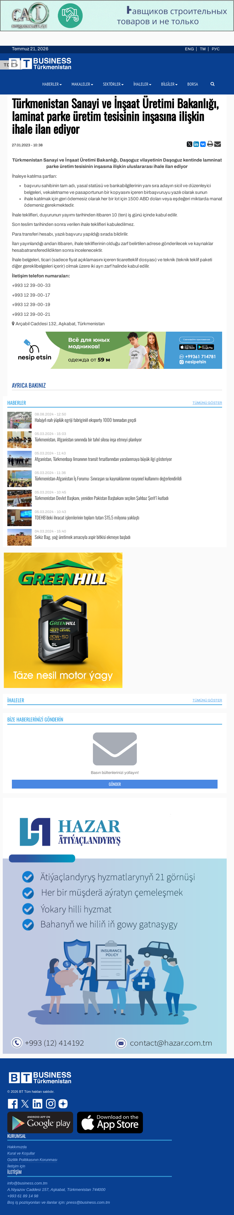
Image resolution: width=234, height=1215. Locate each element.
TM (203, 49)
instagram (50, 1104)
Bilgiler (169, 84)
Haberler (16, 402)
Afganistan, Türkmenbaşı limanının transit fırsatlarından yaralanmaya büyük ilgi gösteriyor (103, 459)
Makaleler (82, 84)
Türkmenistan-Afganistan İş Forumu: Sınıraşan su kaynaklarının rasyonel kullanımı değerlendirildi (108, 478)
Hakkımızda (17, 1147)
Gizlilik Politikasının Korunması (32, 1160)
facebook (13, 1104)
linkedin (38, 1104)
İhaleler (15, 700)
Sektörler (113, 84)
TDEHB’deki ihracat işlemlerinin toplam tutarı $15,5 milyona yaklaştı (87, 517)
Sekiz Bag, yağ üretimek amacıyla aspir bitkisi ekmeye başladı (82, 537)
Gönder (115, 784)
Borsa (192, 84)
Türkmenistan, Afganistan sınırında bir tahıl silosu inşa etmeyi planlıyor (88, 439)
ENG (189, 49)
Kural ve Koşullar (21, 1153)
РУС (216, 49)
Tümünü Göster (207, 402)
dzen (62, 1104)
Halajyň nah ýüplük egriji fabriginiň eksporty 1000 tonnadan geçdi (85, 420)
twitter (26, 1104)
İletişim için (16, 1166)
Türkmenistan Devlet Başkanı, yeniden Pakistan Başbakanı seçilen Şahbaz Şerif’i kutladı (101, 498)
